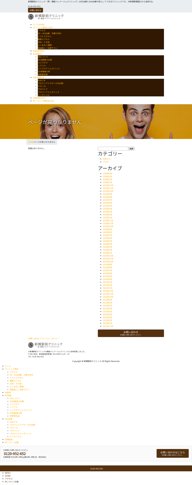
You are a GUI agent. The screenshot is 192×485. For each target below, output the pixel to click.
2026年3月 (107, 176)
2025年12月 (108, 185)
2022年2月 (107, 320)
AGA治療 (8, 418)
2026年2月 (107, 179)
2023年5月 (107, 276)
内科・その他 (44, 42)
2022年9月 (107, 299)
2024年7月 (107, 235)
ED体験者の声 (44, 71)
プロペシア (43, 89)
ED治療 (8, 395)
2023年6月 (107, 273)
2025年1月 (107, 217)
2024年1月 (107, 252)
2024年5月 (107, 241)
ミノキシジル (44, 94)
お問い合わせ (35, 10)
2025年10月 (108, 191)
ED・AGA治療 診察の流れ (49, 33)
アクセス (42, 30)
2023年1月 (107, 287)
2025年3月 (107, 211)
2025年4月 (107, 208)
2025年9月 (107, 194)
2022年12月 (108, 290)
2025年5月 (107, 205)
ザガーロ (42, 86)
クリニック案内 (12, 368)
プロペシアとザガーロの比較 (50, 83)
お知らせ (107, 158)
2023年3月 (107, 282)
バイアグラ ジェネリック (49, 68)
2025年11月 (108, 188)
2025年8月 (107, 196)
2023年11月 (108, 258)
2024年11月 (108, 223)
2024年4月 (107, 243)
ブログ (106, 161)
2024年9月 (107, 229)
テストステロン (45, 36)
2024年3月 (107, 246)
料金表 (8, 392)
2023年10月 (108, 261)
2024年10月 (108, 226)
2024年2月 (107, 249)
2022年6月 (107, 308)
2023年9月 (107, 264)
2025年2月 (107, 214)
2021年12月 (108, 326)
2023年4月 (107, 279)
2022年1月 (107, 323)
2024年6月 (107, 238)
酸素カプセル (44, 39)
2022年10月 (108, 296)
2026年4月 (107, 173)
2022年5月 (107, 311)
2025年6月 (107, 202)
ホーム (8, 366)
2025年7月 (107, 199)
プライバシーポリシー (49, 338)
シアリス (42, 65)
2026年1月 (107, 182)
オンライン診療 (12, 442)
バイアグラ (43, 62)
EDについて (43, 56)
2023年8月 (107, 267)
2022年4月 (107, 314)
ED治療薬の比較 (45, 59)
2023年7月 (107, 270)
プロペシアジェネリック (48, 92)
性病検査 (9, 439)
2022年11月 (108, 293)
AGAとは (41, 80)
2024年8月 (107, 232)
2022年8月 (107, 302)
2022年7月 (107, 305)
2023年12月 (108, 255)
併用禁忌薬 (43, 74)
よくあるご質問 (45, 45)
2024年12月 (108, 220)
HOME (8, 475)
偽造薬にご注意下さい (47, 47)
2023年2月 (107, 285)
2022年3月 (107, 317)
